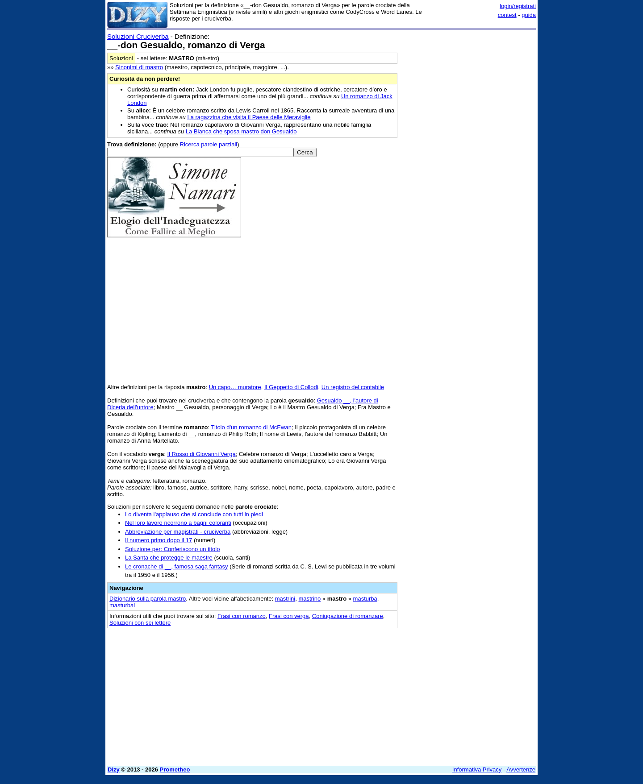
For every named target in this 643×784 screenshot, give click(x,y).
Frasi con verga (289, 616)
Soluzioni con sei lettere (140, 622)
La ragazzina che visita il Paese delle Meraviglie (248, 117)
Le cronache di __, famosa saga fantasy (176, 566)
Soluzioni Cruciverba (138, 36)
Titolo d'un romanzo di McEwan (251, 427)
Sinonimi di (139, 67)
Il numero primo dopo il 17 (158, 540)
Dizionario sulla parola (147, 598)
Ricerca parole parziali (209, 144)
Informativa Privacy (477, 769)
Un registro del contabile (353, 387)
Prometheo (175, 769)
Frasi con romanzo (241, 616)
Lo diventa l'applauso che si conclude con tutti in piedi (194, 514)
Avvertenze (520, 769)
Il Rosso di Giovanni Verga (201, 454)
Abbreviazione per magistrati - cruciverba (177, 531)
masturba (365, 598)
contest (507, 15)
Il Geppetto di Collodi (291, 387)
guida (529, 15)
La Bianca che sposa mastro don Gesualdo (241, 131)
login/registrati (518, 6)
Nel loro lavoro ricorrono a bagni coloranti (178, 522)
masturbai (122, 605)
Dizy (114, 769)
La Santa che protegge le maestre (169, 557)
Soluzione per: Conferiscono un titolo (172, 549)
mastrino (309, 598)
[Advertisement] (469, 166)
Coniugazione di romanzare (347, 616)
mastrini (285, 598)
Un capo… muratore (235, 387)
